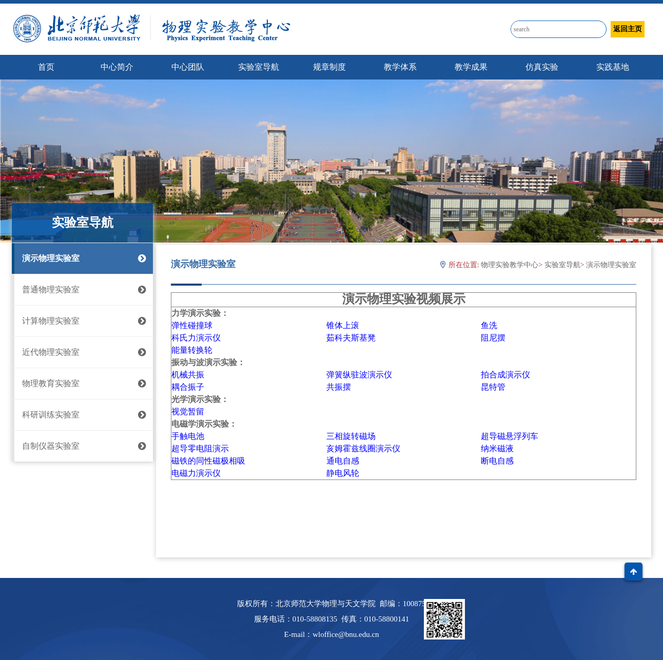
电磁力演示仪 (196, 473)
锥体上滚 (342, 325)
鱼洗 (489, 325)
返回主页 (627, 29)
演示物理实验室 (82, 258)
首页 (46, 67)
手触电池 (187, 436)
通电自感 (342, 460)
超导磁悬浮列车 (509, 436)
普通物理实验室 (82, 289)
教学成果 (471, 67)
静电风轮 (342, 473)
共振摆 (338, 387)
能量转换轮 (191, 350)
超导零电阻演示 (200, 448)
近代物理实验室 (82, 352)
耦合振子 (187, 387)
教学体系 (400, 67)
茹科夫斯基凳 (351, 337)
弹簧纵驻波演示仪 (359, 374)
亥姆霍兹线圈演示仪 (363, 448)
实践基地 (612, 67)
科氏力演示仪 (196, 337)
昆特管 (493, 387)
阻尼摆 (493, 337)
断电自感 (497, 460)
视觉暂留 (187, 411)
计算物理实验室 (82, 321)
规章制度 (329, 67)
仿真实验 (541, 67)
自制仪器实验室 (82, 446)
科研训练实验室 (82, 414)
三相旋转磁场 (351, 436)
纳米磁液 (497, 448)
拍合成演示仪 (505, 374)
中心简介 (117, 67)
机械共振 (187, 374)
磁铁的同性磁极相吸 (208, 460)
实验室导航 (258, 67)
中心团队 (187, 67)
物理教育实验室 (82, 383)
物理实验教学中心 (509, 265)
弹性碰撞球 (191, 325)
